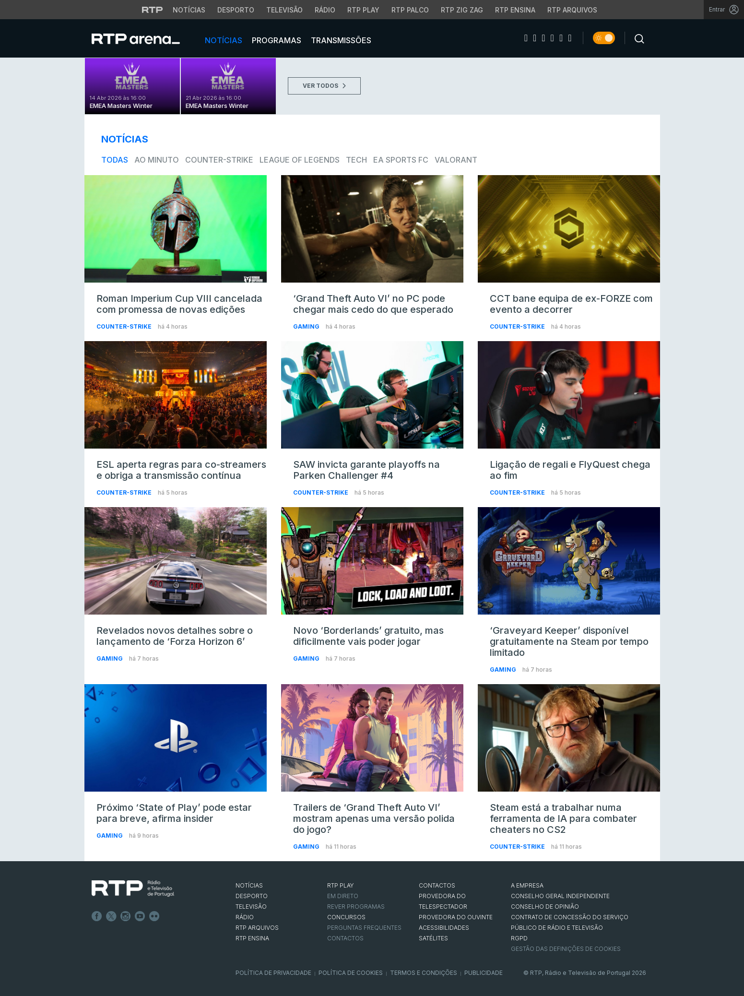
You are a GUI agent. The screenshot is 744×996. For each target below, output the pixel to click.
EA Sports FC (400, 160)
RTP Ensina (252, 938)
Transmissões (340, 40)
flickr (154, 916)
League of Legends (300, 160)
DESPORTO (252, 896)
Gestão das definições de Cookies (566, 948)
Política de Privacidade (273, 972)
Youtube (140, 916)
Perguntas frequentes (364, 927)
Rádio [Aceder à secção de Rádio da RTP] (325, 10)
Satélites (433, 938)
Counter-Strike (219, 160)
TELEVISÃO (251, 906)
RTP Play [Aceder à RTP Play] (363, 10)
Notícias (222, 40)
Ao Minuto (156, 160)
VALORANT (456, 160)
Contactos (345, 938)
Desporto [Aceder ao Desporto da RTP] (235, 10)
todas (114, 160)
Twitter (111, 916)
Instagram (125, 916)
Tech (356, 160)
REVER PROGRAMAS (356, 906)
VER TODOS (324, 85)
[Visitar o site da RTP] (152, 9)
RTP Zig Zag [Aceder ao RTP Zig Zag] (462, 10)
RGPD (519, 938)
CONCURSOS (346, 917)
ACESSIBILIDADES (444, 927)
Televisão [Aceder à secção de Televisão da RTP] (284, 10)
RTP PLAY (340, 885)
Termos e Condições (423, 972)
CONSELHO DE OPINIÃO (545, 906)
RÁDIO (245, 917)
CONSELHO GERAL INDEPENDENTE (560, 896)
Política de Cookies (351, 972)
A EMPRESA (527, 885)
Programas (275, 40)
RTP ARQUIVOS (257, 927)
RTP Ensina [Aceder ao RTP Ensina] (515, 10)
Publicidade (483, 972)
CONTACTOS (437, 885)
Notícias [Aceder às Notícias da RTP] (189, 10)
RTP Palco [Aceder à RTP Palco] (410, 10)
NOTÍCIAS (249, 885)
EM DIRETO (342, 896)
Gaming (307, 326)
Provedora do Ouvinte (456, 917)
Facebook (97, 916)
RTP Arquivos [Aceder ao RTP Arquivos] (572, 10)
